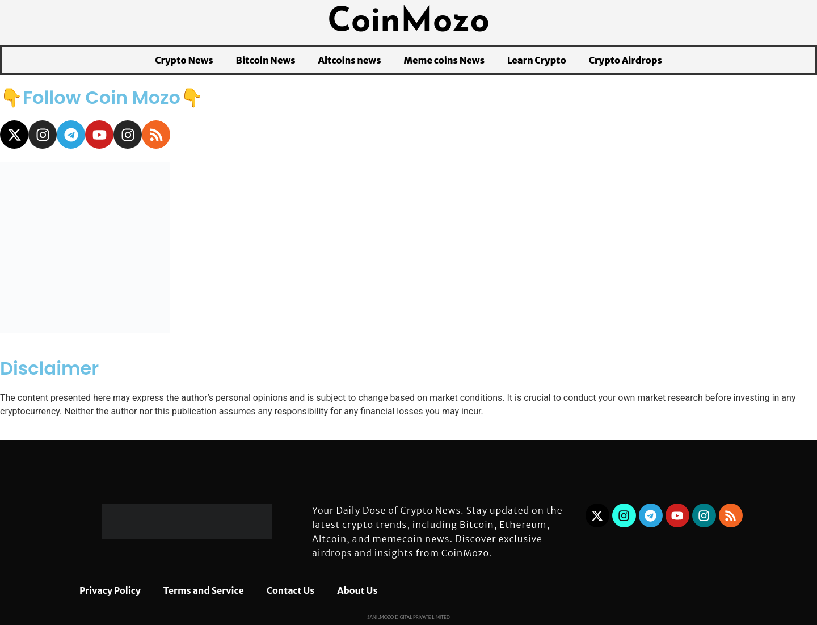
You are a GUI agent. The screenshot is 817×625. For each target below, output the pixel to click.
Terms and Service (203, 590)
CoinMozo (408, 23)
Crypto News (184, 60)
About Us (357, 590)
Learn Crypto (536, 60)
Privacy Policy (110, 590)
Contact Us (291, 590)
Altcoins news (349, 60)
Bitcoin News (266, 60)
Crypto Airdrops (625, 60)
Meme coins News (443, 60)
